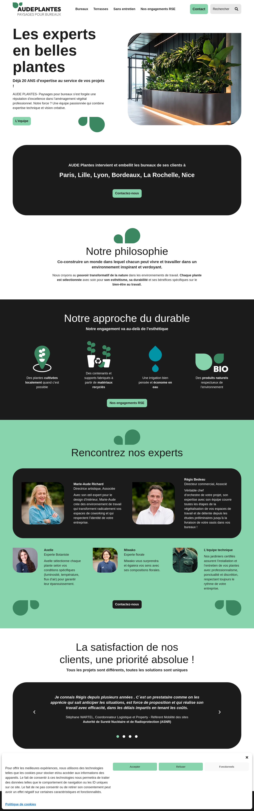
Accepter (135, 766)
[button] (247, 757)
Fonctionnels (226, 766)
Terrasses (101, 9)
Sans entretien (125, 9)
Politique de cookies (20, 804)
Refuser (181, 766)
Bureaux (82, 9)
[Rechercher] (221, 9)
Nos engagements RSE (158, 9)
